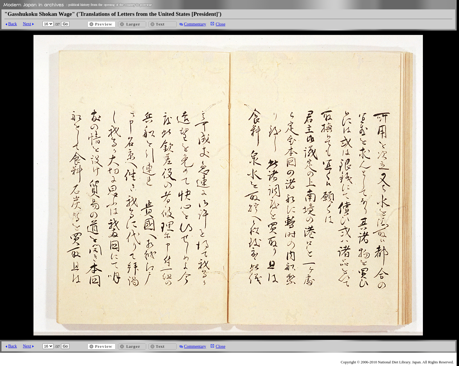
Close (220, 24)
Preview (101, 24)
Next (27, 23)
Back (12, 23)
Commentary (195, 24)
